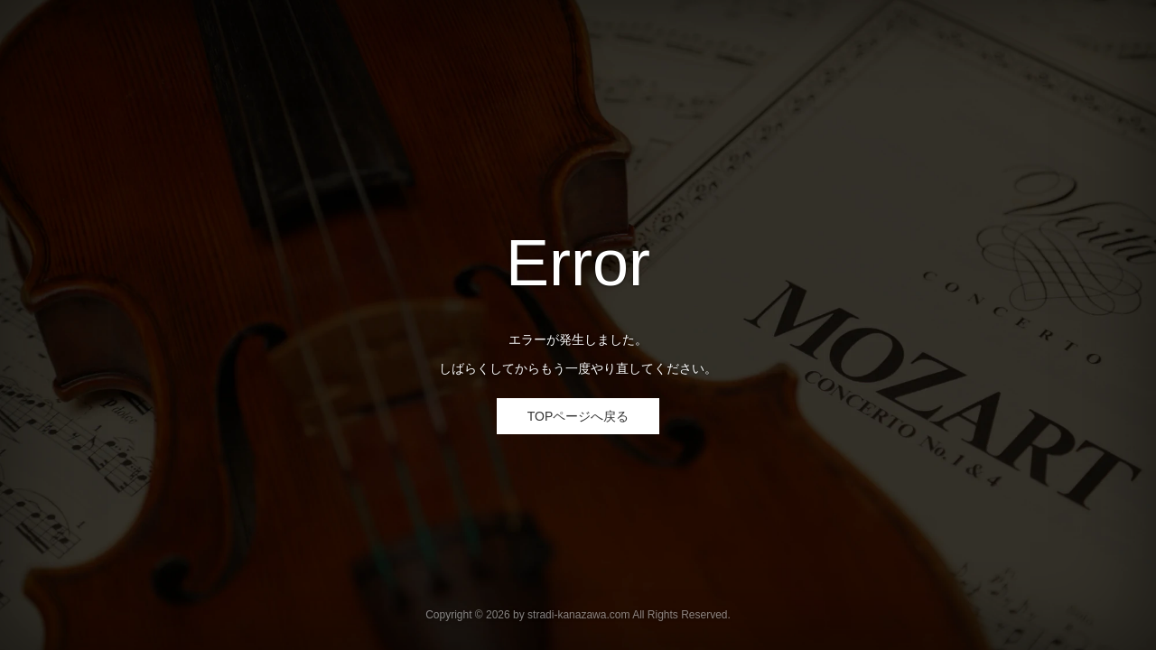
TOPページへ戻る (578, 416)
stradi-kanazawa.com (578, 614)
